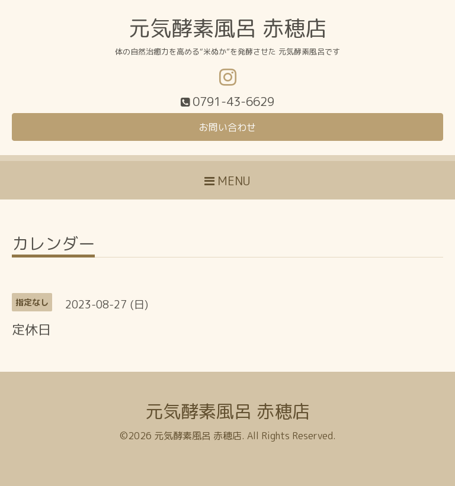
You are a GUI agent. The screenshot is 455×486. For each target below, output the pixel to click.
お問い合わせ (227, 127)
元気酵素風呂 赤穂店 (227, 28)
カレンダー (53, 245)
